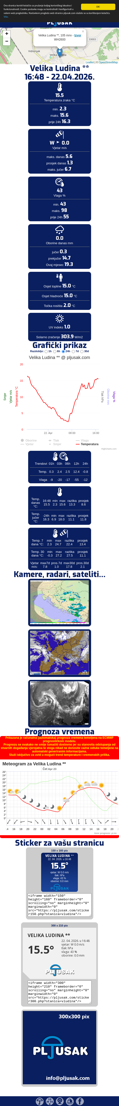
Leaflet (90, 62)
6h (57, 351)
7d (76, 351)
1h (48, 351)
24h (66, 351)
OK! (98, 6)
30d (84, 351)
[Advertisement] (37, 80)
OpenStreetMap (108, 62)
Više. (6, 16)
